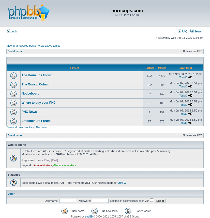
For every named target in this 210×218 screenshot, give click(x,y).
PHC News (29, 112)
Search (196, 31)
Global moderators (64, 165)
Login (12, 31)
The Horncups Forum (37, 75)
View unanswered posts (21, 45)
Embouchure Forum (36, 121)
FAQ (182, 31)
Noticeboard (30, 93)
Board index (15, 51)
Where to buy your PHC (39, 102)
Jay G (122, 182)
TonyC (183, 77)
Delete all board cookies (20, 127)
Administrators (43, 165)
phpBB (89, 216)
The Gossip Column (36, 84)
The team (41, 127)
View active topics (49, 45)
